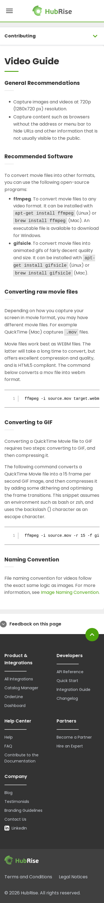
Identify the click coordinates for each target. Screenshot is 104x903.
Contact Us (15, 819)
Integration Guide (73, 689)
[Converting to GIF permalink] (57, 422)
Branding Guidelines (23, 810)
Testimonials (16, 801)
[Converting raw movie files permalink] (82, 292)
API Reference (70, 672)
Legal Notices (73, 877)
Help (8, 737)
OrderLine (13, 696)
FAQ (8, 746)
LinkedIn (15, 828)
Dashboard (15, 705)
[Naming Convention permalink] (64, 559)
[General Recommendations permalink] (84, 83)
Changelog (67, 698)
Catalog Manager (21, 688)
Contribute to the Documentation (21, 758)
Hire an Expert (70, 746)
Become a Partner (74, 737)
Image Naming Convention (70, 592)
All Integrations (18, 679)
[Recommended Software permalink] (77, 157)
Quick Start (67, 680)
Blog (8, 792)
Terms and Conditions (28, 877)
